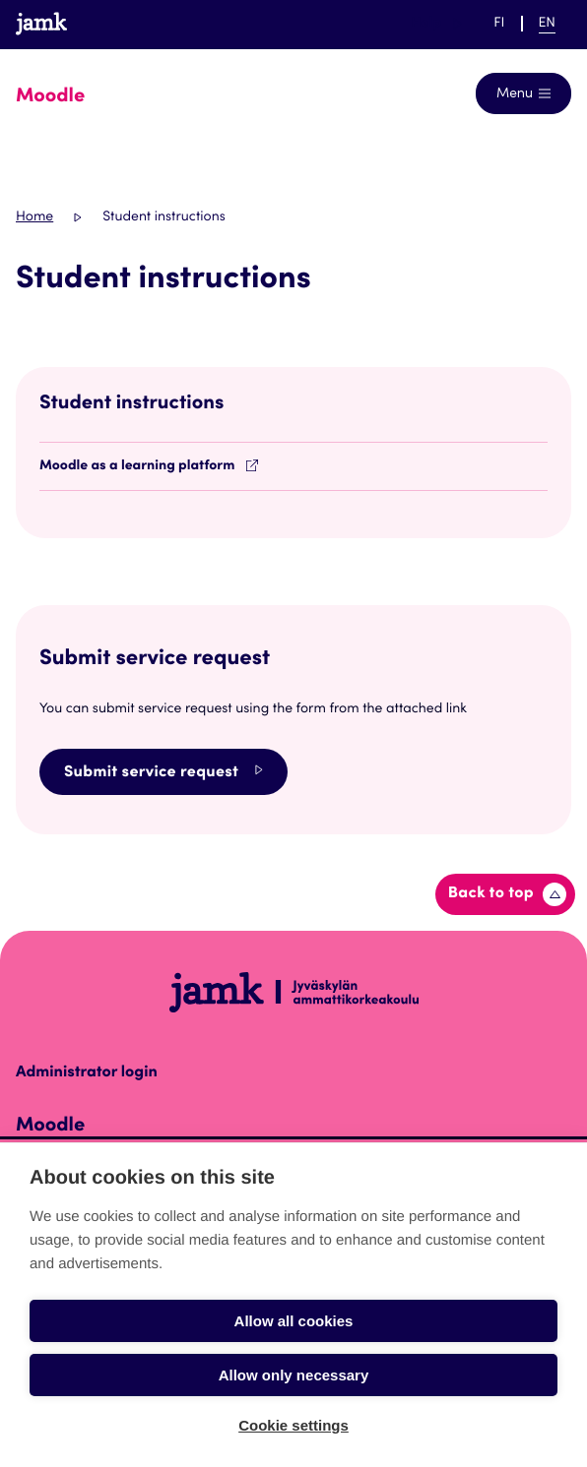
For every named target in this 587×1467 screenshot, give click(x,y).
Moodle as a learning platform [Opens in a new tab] (148, 466)
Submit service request (163, 772)
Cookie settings (293, 1425)
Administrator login (87, 1073)
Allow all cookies (294, 1321)
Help (436, 23)
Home (34, 217)
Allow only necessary (294, 1375)
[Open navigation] (523, 93)
